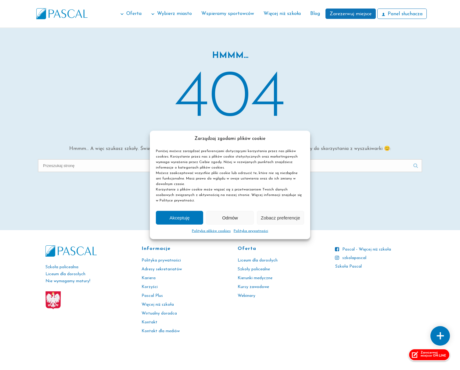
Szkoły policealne (254, 269)
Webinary (246, 296)
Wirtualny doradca (159, 313)
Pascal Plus (152, 296)
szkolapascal (354, 258)
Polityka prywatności (251, 231)
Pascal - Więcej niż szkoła (366, 249)
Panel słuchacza (402, 14)
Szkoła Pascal (348, 266)
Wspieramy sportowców (227, 13)
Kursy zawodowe (253, 287)
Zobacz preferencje (280, 217)
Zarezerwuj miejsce (351, 14)
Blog (315, 13)
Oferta (131, 13)
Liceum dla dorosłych (258, 260)
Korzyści (150, 287)
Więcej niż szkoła (282, 13)
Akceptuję (180, 217)
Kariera (149, 278)
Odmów (230, 217)
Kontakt (149, 322)
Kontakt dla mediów (161, 331)
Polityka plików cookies (211, 231)
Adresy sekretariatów (162, 269)
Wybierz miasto (171, 13)
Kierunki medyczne (255, 278)
